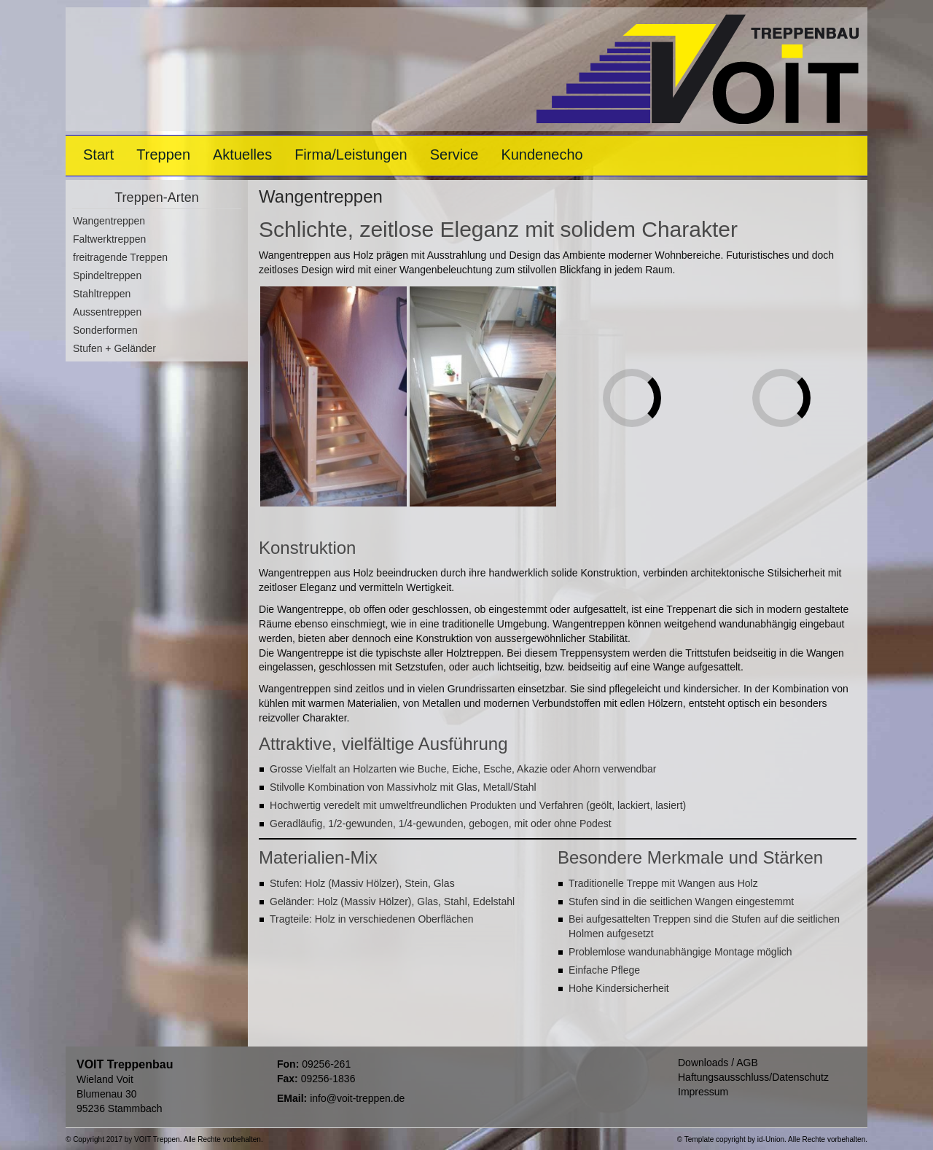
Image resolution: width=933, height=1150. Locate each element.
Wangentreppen (109, 221)
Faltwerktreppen (109, 239)
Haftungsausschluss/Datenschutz (753, 1077)
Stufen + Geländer (114, 348)
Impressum (703, 1092)
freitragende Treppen (120, 257)
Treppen (163, 154)
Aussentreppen (107, 312)
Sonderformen (105, 330)
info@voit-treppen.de (357, 1098)
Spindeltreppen (107, 275)
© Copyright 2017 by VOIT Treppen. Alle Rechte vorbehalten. (164, 1139)
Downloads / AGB (718, 1062)
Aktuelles (242, 154)
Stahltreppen (101, 294)
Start (98, 154)
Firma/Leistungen (350, 154)
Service (454, 154)
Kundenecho (541, 154)
